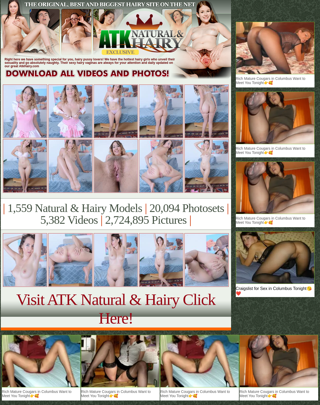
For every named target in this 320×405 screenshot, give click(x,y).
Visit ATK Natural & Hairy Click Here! (115, 308)
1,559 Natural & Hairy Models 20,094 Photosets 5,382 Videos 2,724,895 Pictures (116, 214)
